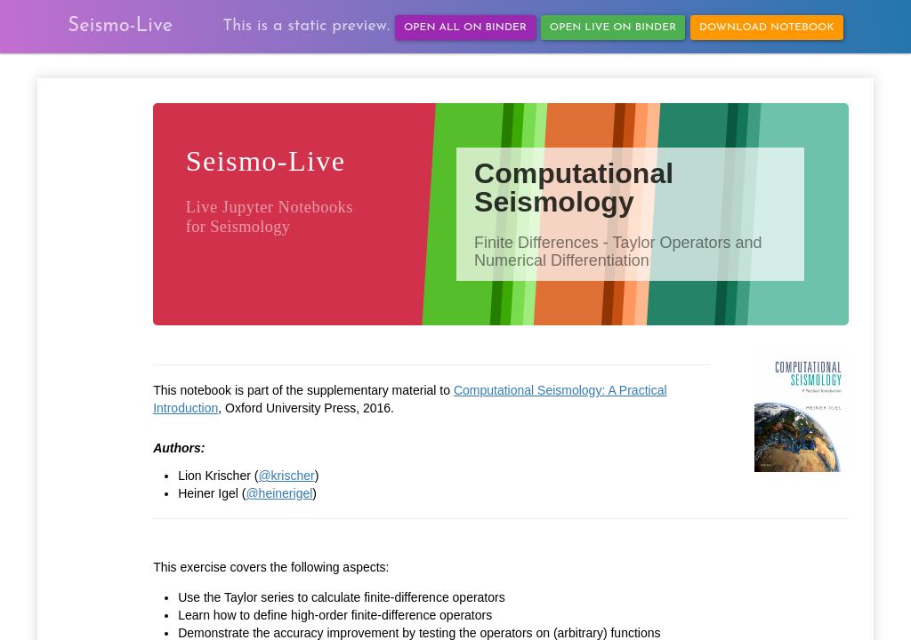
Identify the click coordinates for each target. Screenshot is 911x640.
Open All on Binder (465, 27)
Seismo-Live (120, 26)
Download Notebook (766, 27)
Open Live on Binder (613, 27)
